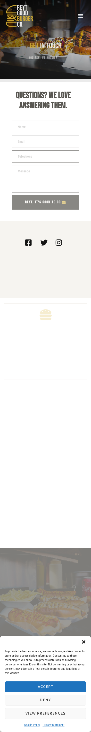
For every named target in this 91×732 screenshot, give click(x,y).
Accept (45, 687)
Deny (45, 700)
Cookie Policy (32, 725)
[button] (83, 642)
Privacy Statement (54, 725)
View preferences (45, 713)
